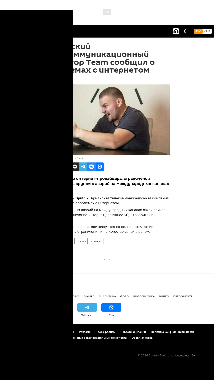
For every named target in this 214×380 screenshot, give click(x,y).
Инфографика (144, 296)
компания (67, 241)
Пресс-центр (182, 296)
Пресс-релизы (105, 332)
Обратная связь (142, 338)
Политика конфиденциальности (172, 332)
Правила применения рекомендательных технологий (90, 338)
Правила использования (39, 332)
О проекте (11, 332)
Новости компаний (133, 332)
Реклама (84, 332)
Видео (164, 296)
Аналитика (107, 296)
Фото (124, 296)
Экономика (50, 296)
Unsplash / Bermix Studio (70, 158)
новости (11, 296)
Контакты (67, 332)
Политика (72, 296)
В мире (89, 296)
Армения (51, 241)
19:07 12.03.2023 (55, 79)
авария (82, 241)
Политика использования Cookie (26, 338)
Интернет (96, 241)
